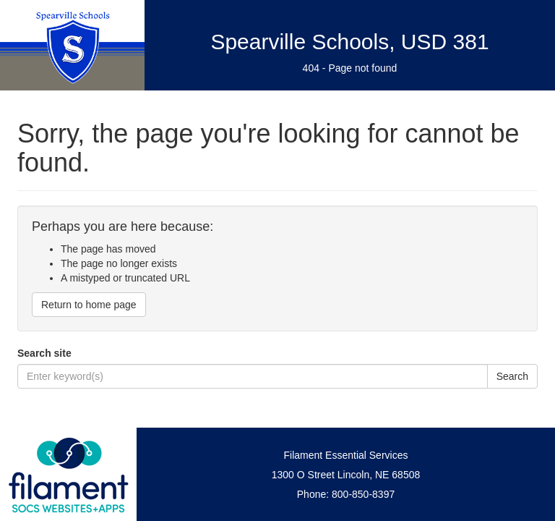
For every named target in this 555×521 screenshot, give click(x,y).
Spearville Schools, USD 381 (349, 42)
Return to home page (89, 304)
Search (512, 376)
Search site (44, 353)
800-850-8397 (363, 494)
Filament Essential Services (346, 455)
